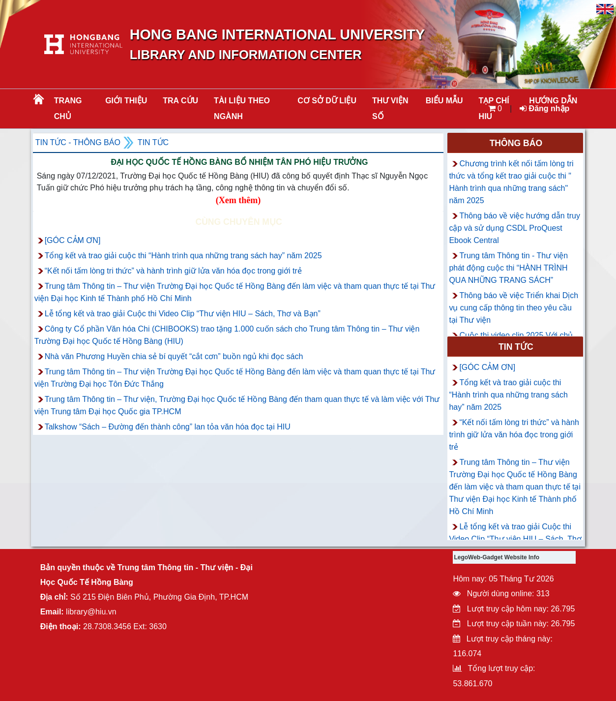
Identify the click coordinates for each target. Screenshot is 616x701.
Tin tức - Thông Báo (77, 142)
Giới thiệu (126, 100)
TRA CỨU (180, 100)
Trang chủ (68, 108)
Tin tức (153, 142)
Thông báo (516, 143)
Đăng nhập (544, 108)
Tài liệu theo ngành (242, 108)
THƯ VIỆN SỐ (390, 108)
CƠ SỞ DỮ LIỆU (326, 100)
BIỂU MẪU (444, 100)
